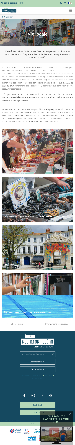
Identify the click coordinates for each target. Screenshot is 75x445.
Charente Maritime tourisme (40, 431)
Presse (48, 375)
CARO (32, 438)
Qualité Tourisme (26, 431)
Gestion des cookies (38, 424)
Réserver (38, 405)
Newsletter (37, 412)
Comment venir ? (37, 361)
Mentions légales (15, 420)
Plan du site (4, 420)
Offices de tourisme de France (15, 431)
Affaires (26, 375)
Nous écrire (37, 369)
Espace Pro (38, 378)
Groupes (37, 375)
